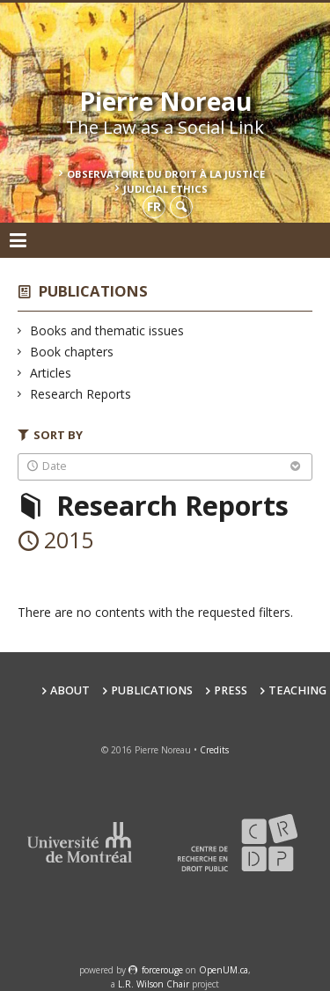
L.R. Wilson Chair (153, 984)
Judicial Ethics (165, 188)
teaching (297, 690)
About (70, 690)
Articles (51, 372)
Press (230, 690)
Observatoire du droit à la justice (166, 173)
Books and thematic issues (107, 330)
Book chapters (72, 351)
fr (154, 206)
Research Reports (81, 393)
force (162, 970)
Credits (214, 750)
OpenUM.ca (223, 970)
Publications (93, 291)
